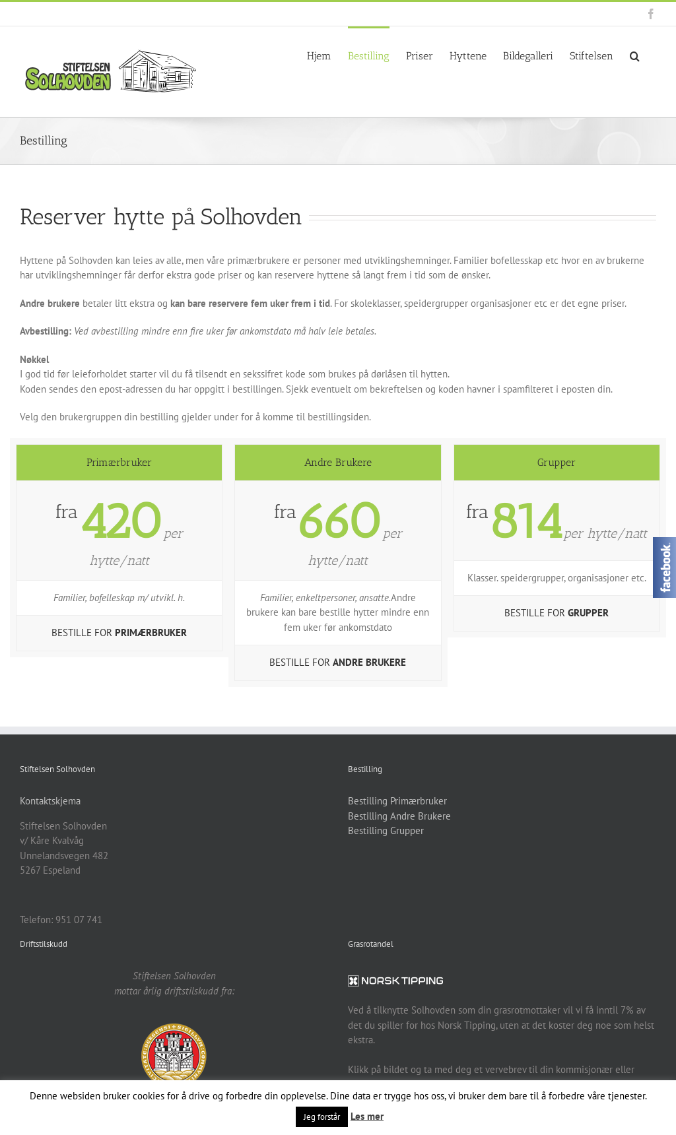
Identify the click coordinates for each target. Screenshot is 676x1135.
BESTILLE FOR (119, 632)
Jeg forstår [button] (322, 1116)
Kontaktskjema (50, 800)
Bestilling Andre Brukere (399, 816)
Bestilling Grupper (386, 830)
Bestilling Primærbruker (397, 800)
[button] (635, 54)
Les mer (367, 1116)
